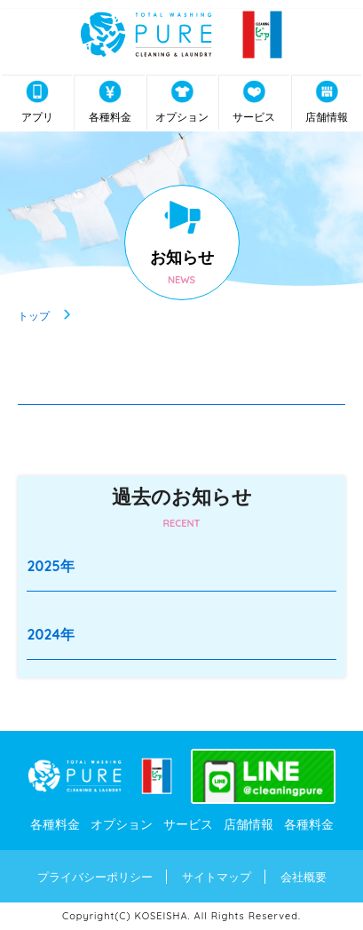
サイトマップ (216, 877)
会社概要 (303, 877)
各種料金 (110, 101)
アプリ (37, 101)
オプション (182, 101)
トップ (34, 315)
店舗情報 (326, 101)
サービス (254, 101)
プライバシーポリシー (95, 877)
